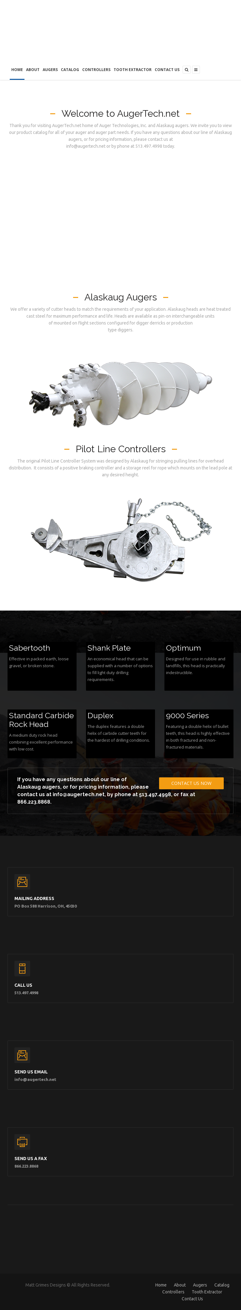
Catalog (70, 69)
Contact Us (167, 69)
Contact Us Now (191, 783)
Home (17, 69)
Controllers (96, 69)
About (33, 69)
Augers (50, 69)
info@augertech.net (78, 794)
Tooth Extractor (133, 69)
